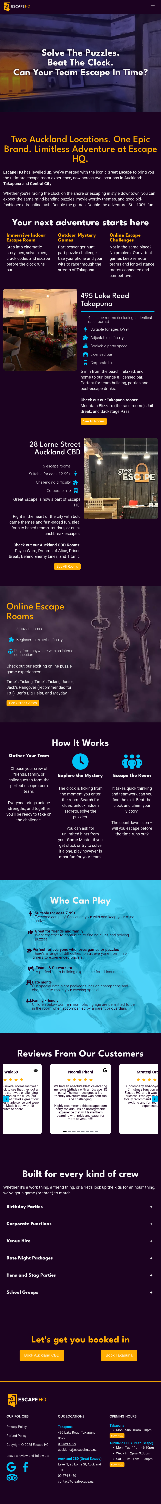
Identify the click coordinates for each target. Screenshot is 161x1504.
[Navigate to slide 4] (78, 1131)
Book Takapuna (119, 1355)
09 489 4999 (67, 1444)
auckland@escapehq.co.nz (77, 1450)
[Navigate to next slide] (155, 1099)
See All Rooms (93, 421)
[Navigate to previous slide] (6, 1099)
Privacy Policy (17, 1427)
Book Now (117, 1435)
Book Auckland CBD (42, 1355)
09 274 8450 (67, 1476)
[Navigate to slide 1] (65, 1131)
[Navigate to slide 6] (87, 1131)
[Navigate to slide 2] (69, 1131)
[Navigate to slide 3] (74, 1131)
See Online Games (23, 703)
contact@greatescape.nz (75, 1481)
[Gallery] (80, 1099)
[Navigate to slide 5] (82, 1131)
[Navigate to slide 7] (91, 1131)
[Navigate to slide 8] (96, 1131)
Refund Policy (17, 1436)
